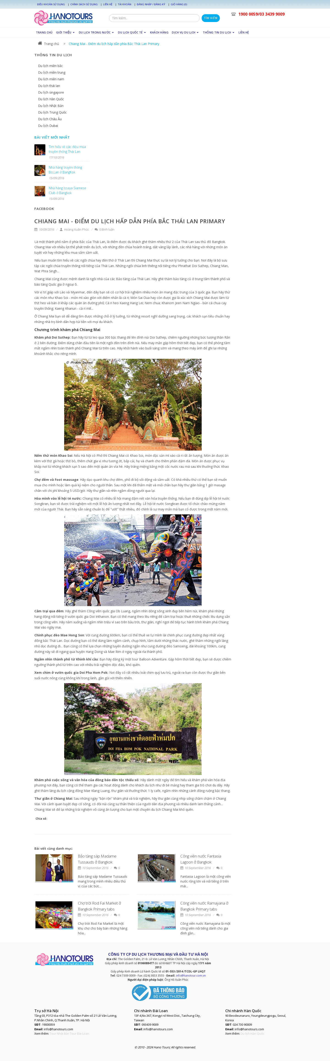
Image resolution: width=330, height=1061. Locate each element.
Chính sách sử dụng (84, 4)
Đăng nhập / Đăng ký (151, 4)
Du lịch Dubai (48, 125)
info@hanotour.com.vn (191, 975)
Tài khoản (124, 4)
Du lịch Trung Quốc (52, 112)
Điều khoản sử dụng (51, 4)
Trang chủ (48, 44)
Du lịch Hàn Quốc (51, 99)
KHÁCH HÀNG (159, 32)
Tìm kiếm (210, 18)
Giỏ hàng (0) (179, 4)
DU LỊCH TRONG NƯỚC (97, 32)
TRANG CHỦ (44, 32)
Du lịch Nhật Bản (50, 105)
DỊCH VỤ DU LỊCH (185, 32)
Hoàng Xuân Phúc (74, 229)
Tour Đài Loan (79, 1033)
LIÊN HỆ (244, 32)
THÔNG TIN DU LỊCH (219, 32)
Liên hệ (107, 4)
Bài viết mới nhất (52, 137)
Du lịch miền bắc (50, 66)
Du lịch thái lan (49, 86)
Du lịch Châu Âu (50, 119)
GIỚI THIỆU (65, 32)
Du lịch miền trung (51, 72)
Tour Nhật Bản (59, 1033)
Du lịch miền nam (51, 79)
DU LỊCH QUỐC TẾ (132, 32)
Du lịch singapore (51, 92)
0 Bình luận (104, 229)
